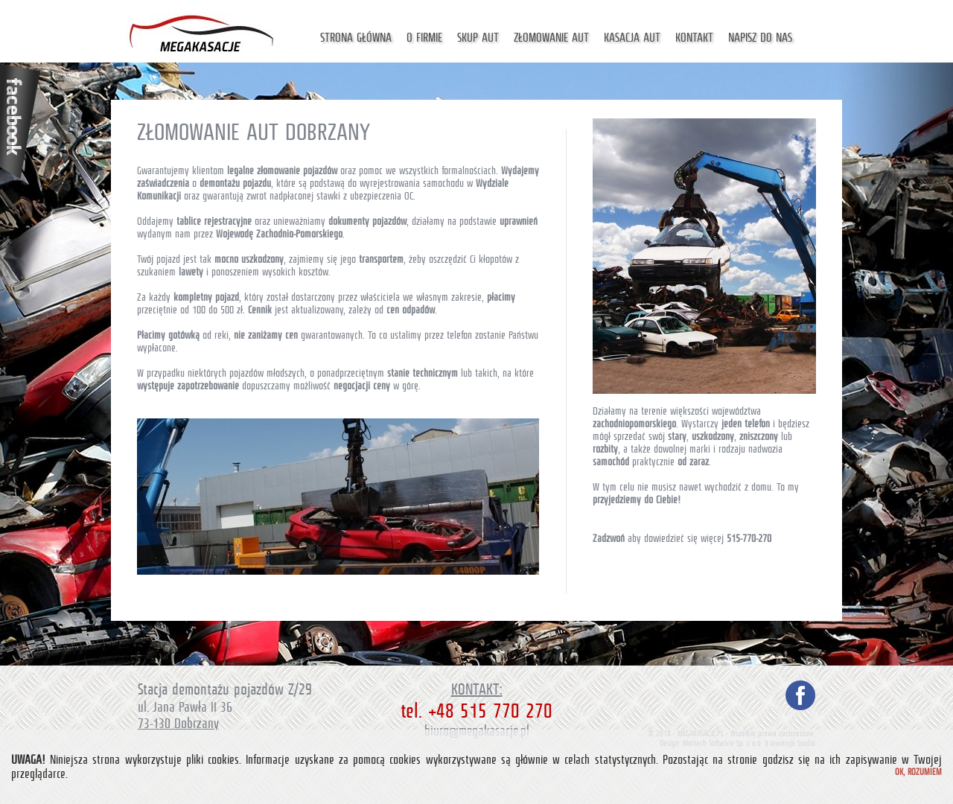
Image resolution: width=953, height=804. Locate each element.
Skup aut (478, 38)
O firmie (424, 38)
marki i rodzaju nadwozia (736, 449)
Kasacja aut (632, 38)
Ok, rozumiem (918, 772)
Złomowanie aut (551, 38)
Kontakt (694, 38)
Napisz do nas (760, 38)
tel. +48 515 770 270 (476, 711)
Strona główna (356, 38)
